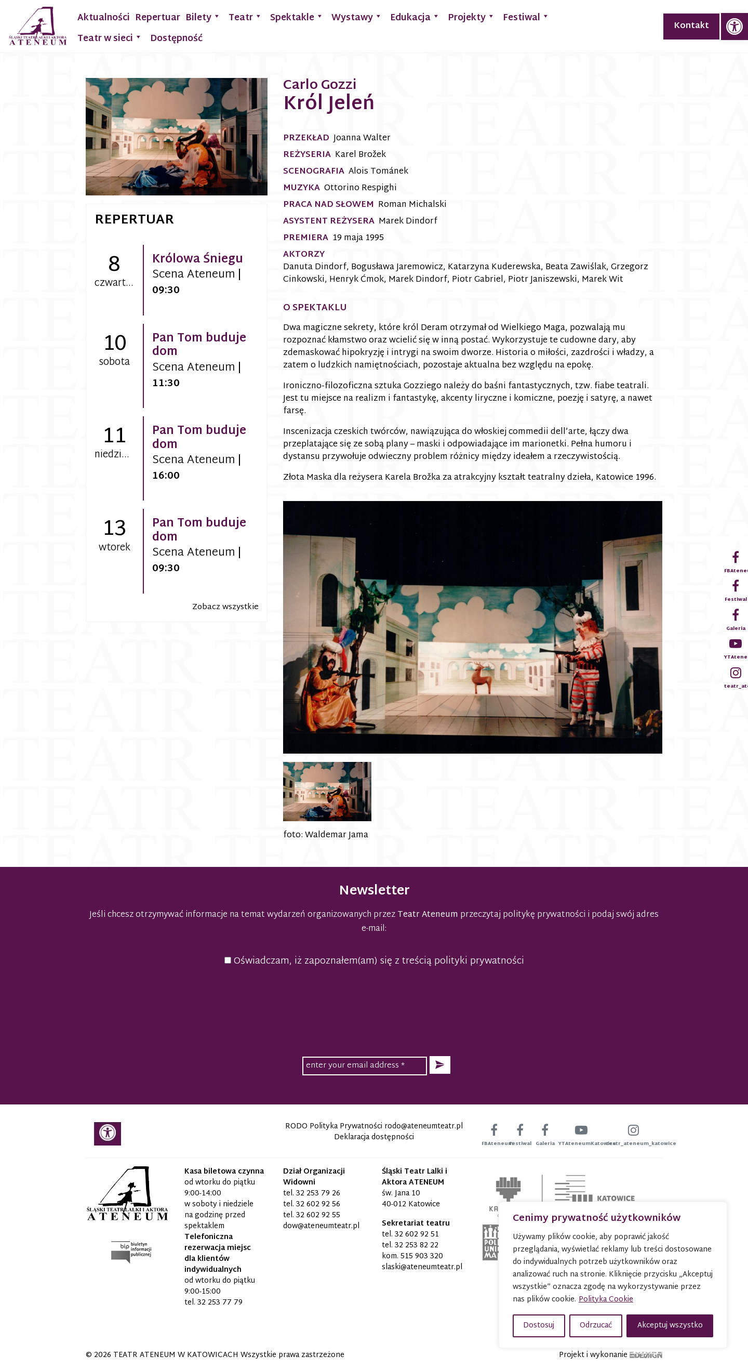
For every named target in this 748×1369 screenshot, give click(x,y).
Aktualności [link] (103, 18)
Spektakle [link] (297, 17)
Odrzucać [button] (596, 1325)
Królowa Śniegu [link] (197, 259)
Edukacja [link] (415, 17)
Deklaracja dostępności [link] (374, 1137)
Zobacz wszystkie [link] (225, 607)
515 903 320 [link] (421, 1256)
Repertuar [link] (157, 18)
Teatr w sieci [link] (109, 38)
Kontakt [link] (691, 26)
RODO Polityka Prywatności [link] (333, 1126)
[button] (440, 1065)
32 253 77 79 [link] (220, 1302)
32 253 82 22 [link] (416, 1245)
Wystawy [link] (356, 17)
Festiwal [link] (526, 17)
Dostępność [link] (176, 39)
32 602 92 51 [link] (417, 1234)
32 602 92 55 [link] (318, 1215)
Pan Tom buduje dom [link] (199, 345)
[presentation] (374, 1009)
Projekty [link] (471, 17)
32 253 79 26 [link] (318, 1193)
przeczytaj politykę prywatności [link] (522, 915)
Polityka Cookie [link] (606, 1299)
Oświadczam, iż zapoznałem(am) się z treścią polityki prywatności (374, 961)
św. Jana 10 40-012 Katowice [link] (411, 1199)
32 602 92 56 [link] (318, 1204)
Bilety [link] (203, 17)
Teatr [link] (245, 17)
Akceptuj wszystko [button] (670, 1325)
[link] (734, 26)
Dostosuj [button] (538, 1325)
